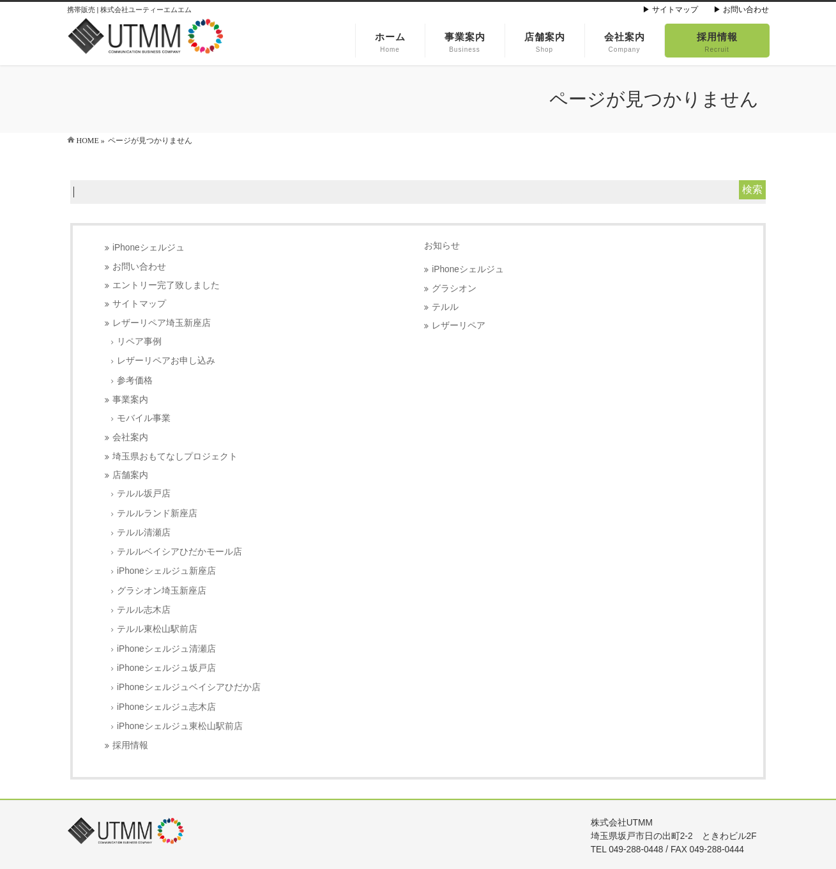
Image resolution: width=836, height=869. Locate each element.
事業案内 (130, 399)
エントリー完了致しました (166, 285)
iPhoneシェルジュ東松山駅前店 (180, 726)
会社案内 (130, 437)
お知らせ (442, 245)
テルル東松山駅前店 (157, 629)
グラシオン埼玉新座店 (161, 591)
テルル (445, 307)
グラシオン (454, 288)
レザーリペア (458, 325)
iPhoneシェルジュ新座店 (166, 571)
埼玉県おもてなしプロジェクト (175, 456)
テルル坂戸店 (144, 493)
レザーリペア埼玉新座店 (161, 323)
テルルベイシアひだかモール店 (179, 552)
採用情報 (130, 745)
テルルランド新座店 (157, 513)
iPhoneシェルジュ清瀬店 (166, 649)
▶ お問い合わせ (741, 9)
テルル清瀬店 (144, 532)
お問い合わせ (139, 267)
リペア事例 (139, 341)
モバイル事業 (144, 418)
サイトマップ (139, 304)
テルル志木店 (144, 610)
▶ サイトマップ (670, 9)
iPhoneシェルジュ (148, 247)
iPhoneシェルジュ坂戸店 (166, 668)
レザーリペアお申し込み (166, 360)
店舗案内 (130, 475)
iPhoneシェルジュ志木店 (166, 707)
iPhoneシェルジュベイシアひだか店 (189, 687)
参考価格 (135, 380)
